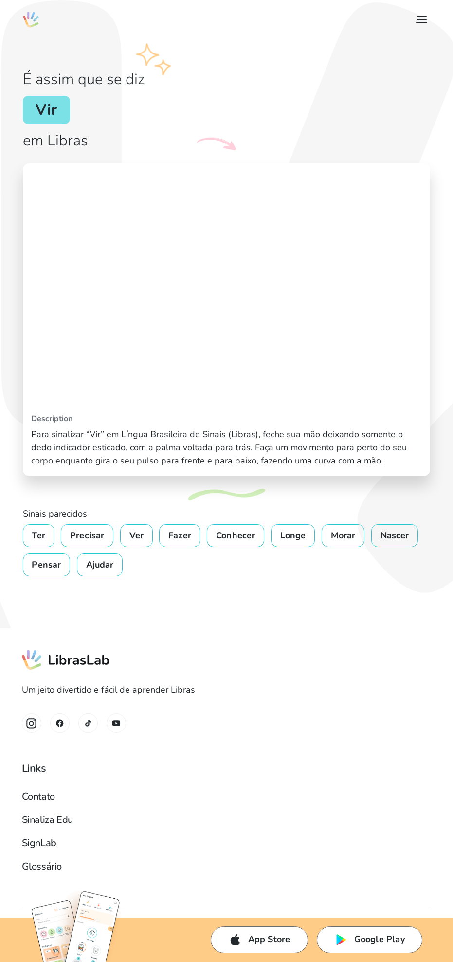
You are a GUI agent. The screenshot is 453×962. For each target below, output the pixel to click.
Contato (38, 796)
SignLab (39, 843)
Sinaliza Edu (47, 819)
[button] (420, 19)
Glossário (42, 866)
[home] (31, 20)
